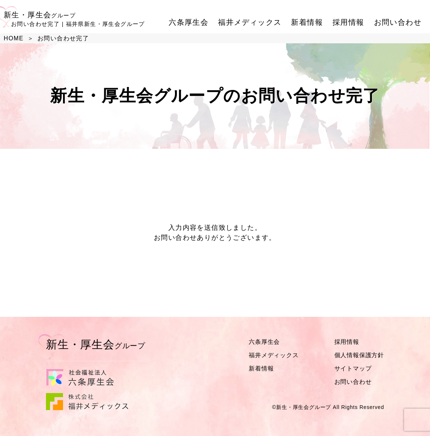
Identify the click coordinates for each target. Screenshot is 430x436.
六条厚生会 (188, 22)
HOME (14, 38)
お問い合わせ (397, 22)
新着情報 (307, 22)
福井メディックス (249, 22)
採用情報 (348, 22)
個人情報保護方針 (359, 355)
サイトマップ (353, 368)
